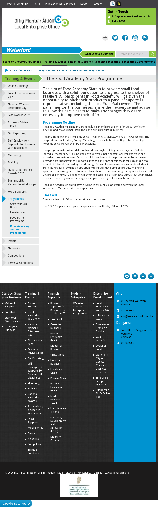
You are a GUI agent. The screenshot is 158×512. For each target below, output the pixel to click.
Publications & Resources (60, 4)
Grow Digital (57, 354)
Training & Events (54, 61)
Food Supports (17, 191)
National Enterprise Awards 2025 (20, 171)
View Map (126, 304)
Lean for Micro (18, 212)
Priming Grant (58, 378)
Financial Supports (80, 61)
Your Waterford (102, 338)
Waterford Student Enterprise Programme (80, 308)
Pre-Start (10, 312)
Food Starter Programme (17, 219)
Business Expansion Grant (56, 387)
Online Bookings (18, 85)
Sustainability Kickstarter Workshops (22, 182)
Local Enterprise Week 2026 (21, 95)
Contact (97, 4)
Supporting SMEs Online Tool (103, 393)
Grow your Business (11, 328)
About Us (22, 4)
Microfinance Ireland (58, 410)
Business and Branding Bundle (103, 328)
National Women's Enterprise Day (19, 105)
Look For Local (101, 347)
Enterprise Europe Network (102, 381)
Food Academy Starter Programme (81, 70)
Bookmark (143, 276)
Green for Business (56, 326)
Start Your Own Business (19, 205)
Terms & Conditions (20, 263)
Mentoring (14, 155)
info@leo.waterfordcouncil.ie (131, 16)
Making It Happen (10, 305)
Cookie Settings (14, 503)
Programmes (47, 70)
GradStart (56, 319)
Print (127, 276)
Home (8, 4)
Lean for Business (55, 362)
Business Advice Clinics (18, 124)
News (83, 4)
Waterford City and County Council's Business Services (102, 363)
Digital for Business (56, 347)
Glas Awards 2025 (19, 115)
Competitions (16, 255)
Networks (14, 248)
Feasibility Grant (56, 371)
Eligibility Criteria (55, 438)
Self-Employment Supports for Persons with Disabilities (21, 144)
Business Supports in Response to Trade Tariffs (58, 308)
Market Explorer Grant (55, 400)
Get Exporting (17, 133)
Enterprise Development (138, 61)
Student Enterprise (107, 61)
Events (12, 241)
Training (13, 162)
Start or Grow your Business (22, 61)
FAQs (37, 4)
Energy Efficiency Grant (56, 337)
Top (151, 276)
